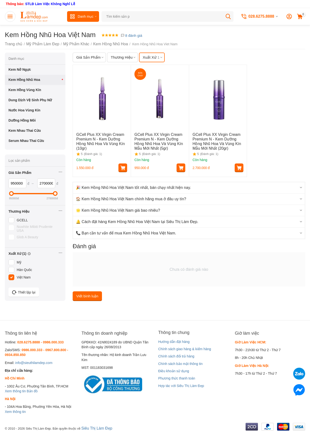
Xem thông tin (15, 391)
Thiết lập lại (23, 292)
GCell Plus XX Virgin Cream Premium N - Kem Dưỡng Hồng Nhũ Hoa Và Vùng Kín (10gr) (100, 138)
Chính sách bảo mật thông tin (180, 364)
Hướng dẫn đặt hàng (174, 342)
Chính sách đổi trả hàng (176, 356)
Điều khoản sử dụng (173, 371)
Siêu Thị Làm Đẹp (95, 428)
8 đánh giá (131, 35)
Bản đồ (32, 391)
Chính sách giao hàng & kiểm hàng (184, 349)
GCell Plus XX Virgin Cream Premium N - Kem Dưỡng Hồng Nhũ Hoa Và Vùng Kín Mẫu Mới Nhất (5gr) (158, 140)
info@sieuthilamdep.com (34, 363)
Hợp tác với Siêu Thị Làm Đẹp (181, 386)
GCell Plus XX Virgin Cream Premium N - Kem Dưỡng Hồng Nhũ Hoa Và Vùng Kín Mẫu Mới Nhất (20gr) (216, 140)
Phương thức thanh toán (176, 378)
